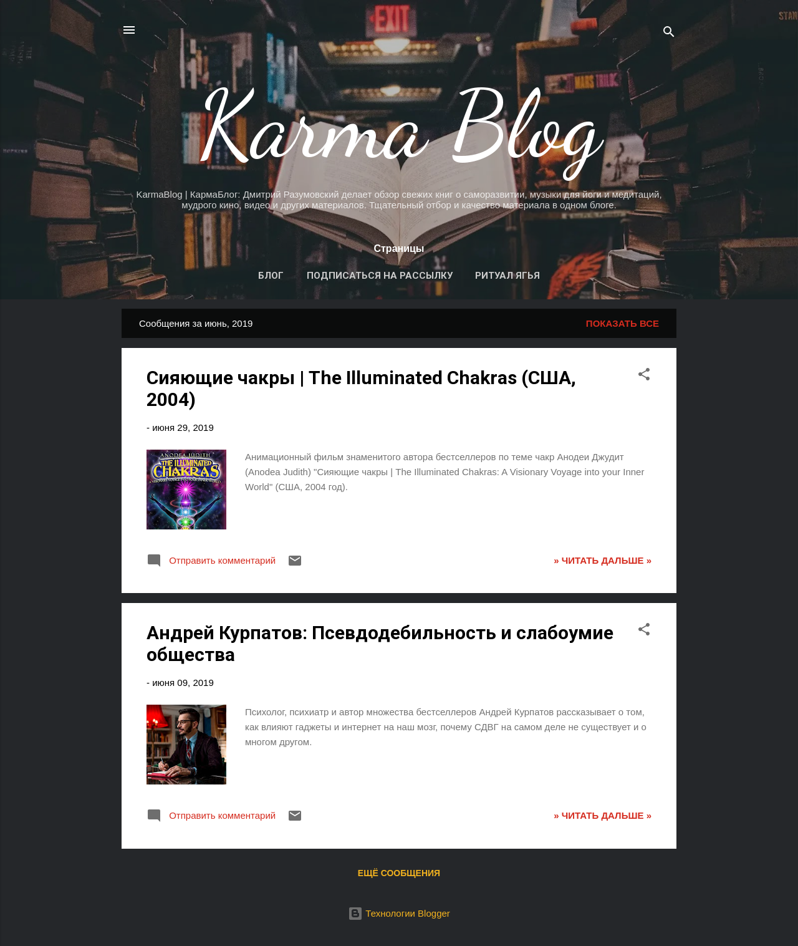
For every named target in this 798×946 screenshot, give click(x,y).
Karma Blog (399, 125)
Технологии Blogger (399, 913)
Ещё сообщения (399, 873)
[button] (644, 376)
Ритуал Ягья (507, 275)
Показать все (622, 323)
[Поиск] (668, 34)
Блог (271, 275)
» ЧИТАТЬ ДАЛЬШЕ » (602, 560)
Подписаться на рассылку (380, 275)
